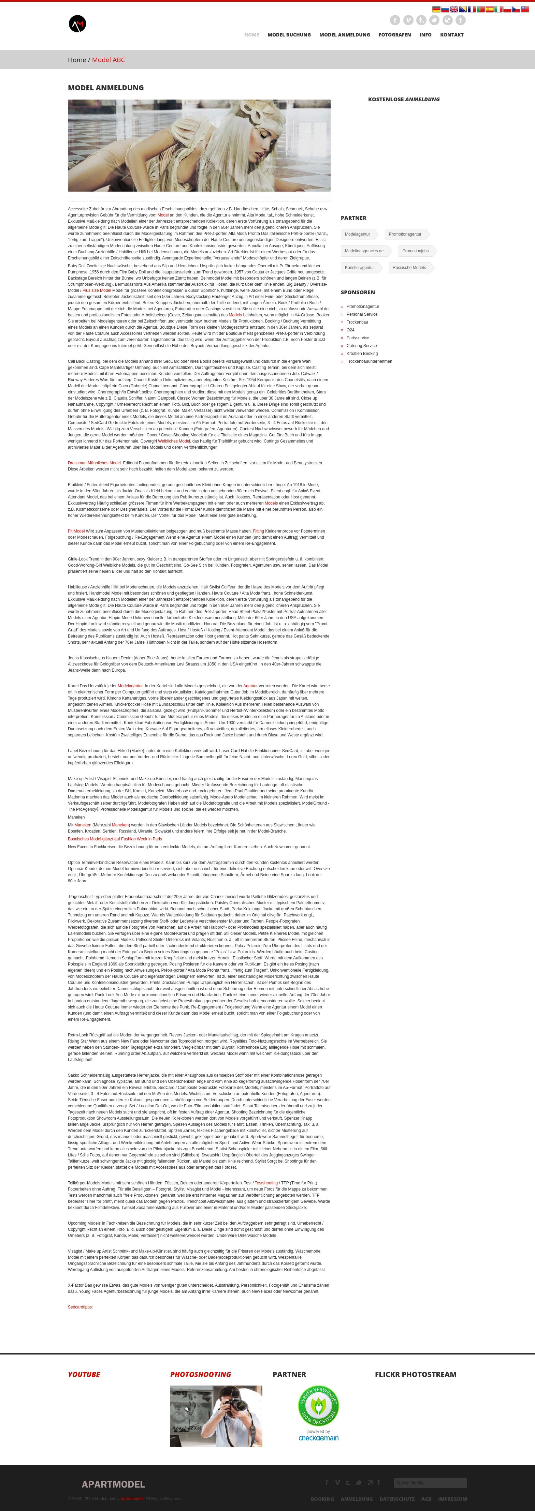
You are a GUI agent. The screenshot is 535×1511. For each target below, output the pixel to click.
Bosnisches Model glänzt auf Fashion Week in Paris (115, 839)
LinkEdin (448, 20)
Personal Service (362, 314)
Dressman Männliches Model (94, 463)
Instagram (461, 20)
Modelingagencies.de (364, 251)
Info (426, 35)
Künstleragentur (359, 267)
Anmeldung (357, 1499)
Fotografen (395, 35)
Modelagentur (130, 686)
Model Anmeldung (344, 35)
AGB (426, 1499)
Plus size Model (97, 290)
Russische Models (409, 267)
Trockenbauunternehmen (369, 361)
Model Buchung (289, 35)
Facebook (395, 20)
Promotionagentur (405, 234)
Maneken (82, 825)
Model (163, 215)
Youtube (84, 1374)
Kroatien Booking (362, 353)
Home (251, 35)
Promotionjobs (416, 251)
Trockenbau (357, 322)
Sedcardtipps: (80, 1307)
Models (235, 315)
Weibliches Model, (175, 441)
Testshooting (266, 1183)
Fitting (258, 531)
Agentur (250, 686)
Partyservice (358, 337)
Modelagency (338, 1483)
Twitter (434, 20)
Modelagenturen (382, 1483)
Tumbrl (421, 20)
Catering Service (362, 345)
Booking (322, 1499)
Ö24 (351, 330)
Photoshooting (200, 1374)
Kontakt (452, 35)
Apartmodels (131, 1498)
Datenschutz (397, 1499)
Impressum (452, 1499)
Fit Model (76, 531)
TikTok (359, 1483)
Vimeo (408, 20)
